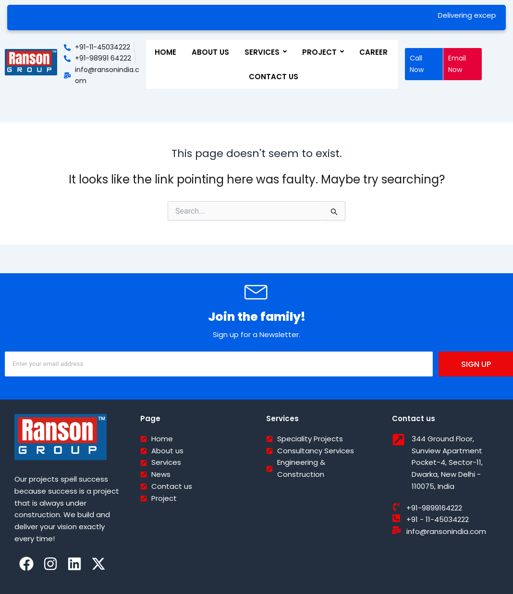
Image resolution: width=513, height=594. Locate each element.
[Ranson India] (31, 62)
